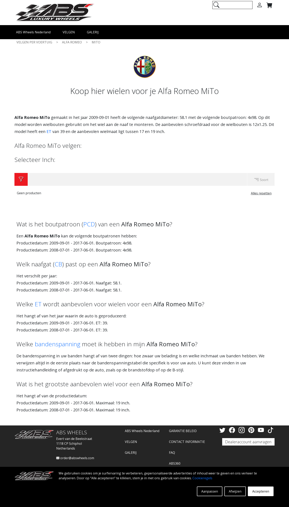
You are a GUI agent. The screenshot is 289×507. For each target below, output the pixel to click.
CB (58, 264)
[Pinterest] (252, 430)
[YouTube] (262, 430)
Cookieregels (202, 478)
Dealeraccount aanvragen (248, 442)
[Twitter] (223, 430)
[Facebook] (233, 430)
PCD (89, 224)
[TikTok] (271, 430)
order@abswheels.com (75, 458)
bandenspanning (57, 344)
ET (49, 131)
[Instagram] (242, 430)
